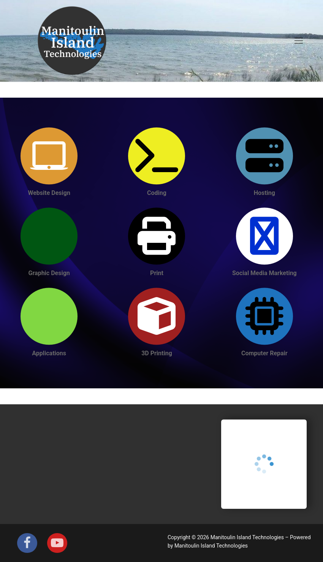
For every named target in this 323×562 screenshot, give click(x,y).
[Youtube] (57, 543)
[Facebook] (27, 543)
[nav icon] (299, 41)
